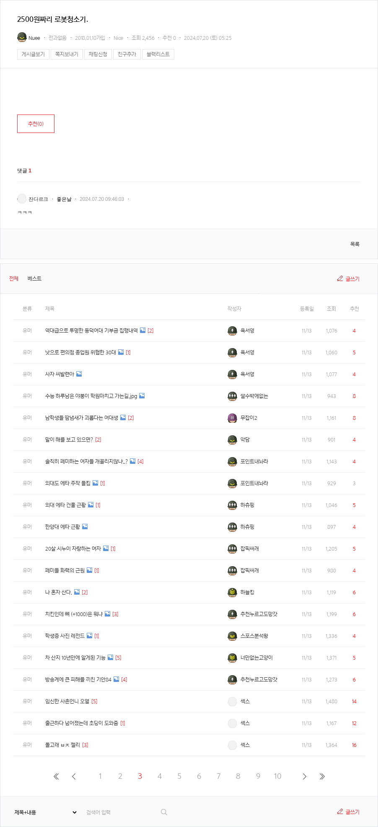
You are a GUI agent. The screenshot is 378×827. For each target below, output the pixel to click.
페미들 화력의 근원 (65, 570)
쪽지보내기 (66, 54)
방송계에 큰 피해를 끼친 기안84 (78, 679)
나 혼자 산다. (58, 592)
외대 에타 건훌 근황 (65, 505)
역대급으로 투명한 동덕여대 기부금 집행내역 (91, 331)
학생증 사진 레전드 (65, 636)
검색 (164, 812)
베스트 (34, 279)
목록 (355, 244)
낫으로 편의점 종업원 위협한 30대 (80, 352)
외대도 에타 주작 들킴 (68, 483)
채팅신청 (98, 54)
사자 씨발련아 (59, 374)
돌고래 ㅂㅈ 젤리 (62, 745)
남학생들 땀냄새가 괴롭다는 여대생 (81, 418)
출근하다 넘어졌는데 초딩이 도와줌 (81, 723)
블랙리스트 (158, 54)
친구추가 (127, 54)
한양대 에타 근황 (62, 527)
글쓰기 (353, 279)
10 (278, 776)
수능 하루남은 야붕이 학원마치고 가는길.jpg (91, 396)
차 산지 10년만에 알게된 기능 (75, 658)
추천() (36, 124)
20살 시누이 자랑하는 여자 (73, 549)
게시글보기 (33, 54)
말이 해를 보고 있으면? (69, 440)
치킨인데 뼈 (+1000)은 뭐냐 (74, 614)
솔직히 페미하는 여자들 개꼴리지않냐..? (86, 461)
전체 (13, 279)
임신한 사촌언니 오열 (67, 701)
